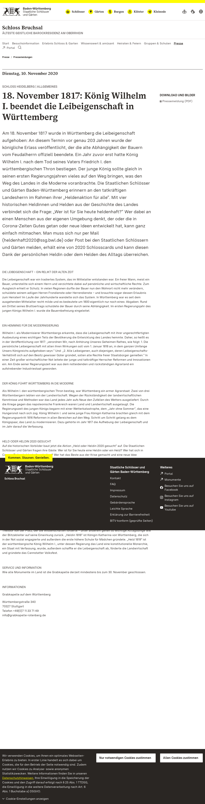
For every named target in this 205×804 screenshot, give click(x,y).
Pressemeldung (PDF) (177, 101)
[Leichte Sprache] (184, 11)
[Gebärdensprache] (192, 11)
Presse (178, 43)
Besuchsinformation (25, 43)
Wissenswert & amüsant (97, 43)
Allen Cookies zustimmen (180, 758)
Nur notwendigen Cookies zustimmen (125, 758)
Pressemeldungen (22, 57)
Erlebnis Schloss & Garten (60, 43)
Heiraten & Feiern (129, 43)
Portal (8, 48)
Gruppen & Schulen (157, 43)
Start (5, 43)
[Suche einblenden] (19, 47)
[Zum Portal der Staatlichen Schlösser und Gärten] (26, 11)
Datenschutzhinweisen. (18, 778)
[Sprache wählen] (201, 11)
